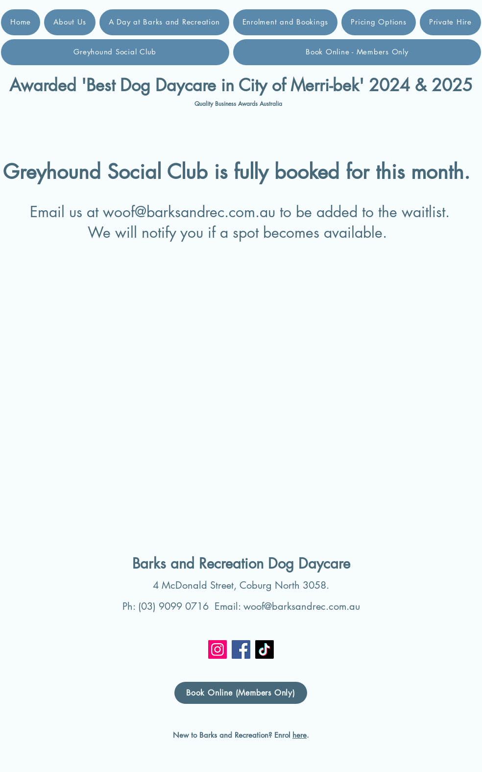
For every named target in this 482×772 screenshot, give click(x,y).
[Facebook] (241, 649)
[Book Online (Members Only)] (240, 693)
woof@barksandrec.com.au (189, 212)
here (299, 735)
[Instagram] (217, 649)
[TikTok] (264, 649)
